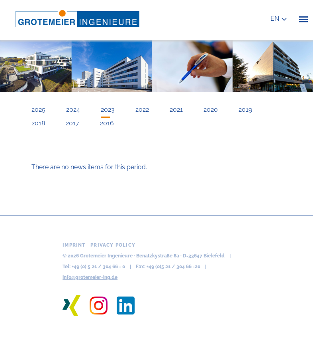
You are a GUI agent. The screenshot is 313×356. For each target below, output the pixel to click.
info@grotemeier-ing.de (90, 277)
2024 (73, 109)
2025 (38, 109)
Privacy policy (112, 245)
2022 (142, 109)
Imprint (74, 245)
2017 (72, 123)
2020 (210, 109)
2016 (107, 123)
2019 (245, 109)
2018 (38, 123)
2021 (176, 109)
